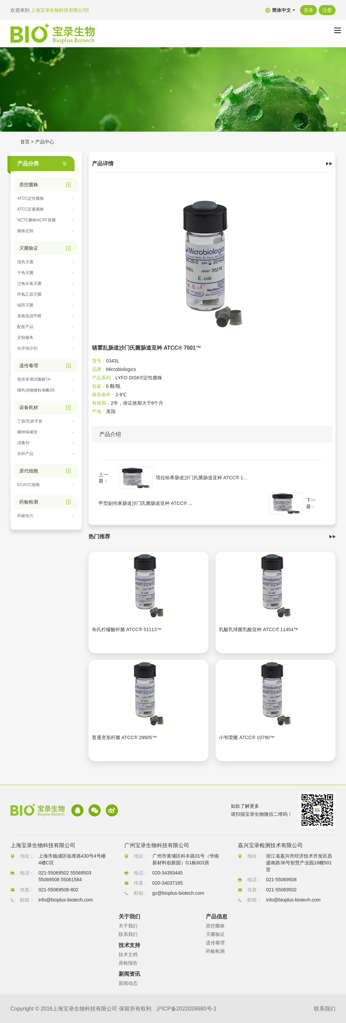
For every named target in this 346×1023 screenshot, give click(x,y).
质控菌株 (215, 925)
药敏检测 (215, 951)
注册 (327, 10)
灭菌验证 (215, 934)
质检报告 (128, 963)
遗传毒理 (215, 942)
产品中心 (44, 141)
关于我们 (128, 925)
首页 (25, 141)
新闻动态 (128, 983)
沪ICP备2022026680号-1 (186, 1009)
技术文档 (128, 954)
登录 (308, 10)
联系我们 (128, 934)
